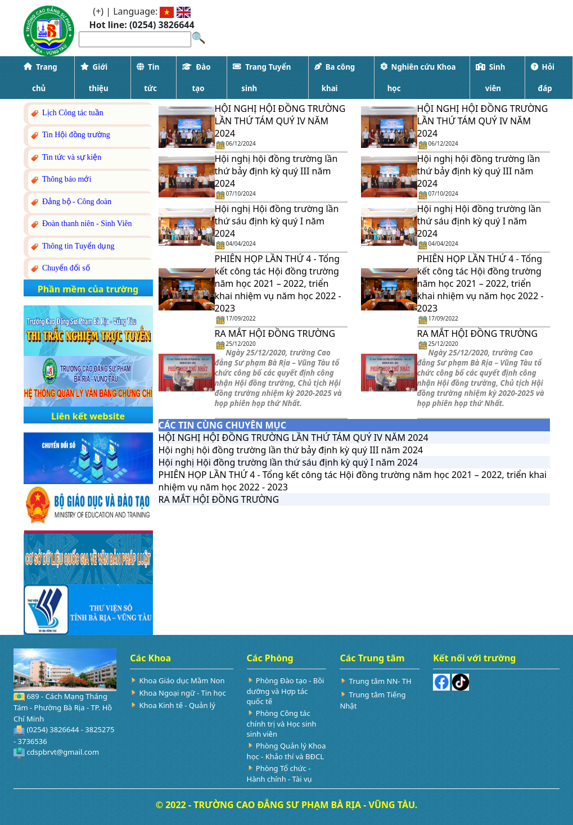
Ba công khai (334, 77)
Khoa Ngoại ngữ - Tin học (182, 693)
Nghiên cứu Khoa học (418, 77)
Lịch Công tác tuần (66, 113)
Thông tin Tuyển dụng (72, 246)
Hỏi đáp (542, 77)
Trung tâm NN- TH (380, 681)
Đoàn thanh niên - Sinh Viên (80, 224)
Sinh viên (491, 77)
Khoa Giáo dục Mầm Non (181, 680)
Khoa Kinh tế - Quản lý (177, 705)
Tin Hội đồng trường (69, 135)
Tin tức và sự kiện (65, 157)
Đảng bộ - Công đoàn (70, 202)
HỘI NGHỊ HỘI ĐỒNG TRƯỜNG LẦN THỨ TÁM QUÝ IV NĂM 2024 (280, 120)
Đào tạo (196, 77)
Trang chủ (40, 77)
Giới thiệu (94, 77)
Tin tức (148, 77)
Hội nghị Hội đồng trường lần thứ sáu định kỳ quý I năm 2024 (277, 221)
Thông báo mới (60, 179)
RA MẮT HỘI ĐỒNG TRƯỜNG (275, 333)
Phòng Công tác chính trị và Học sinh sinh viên (282, 723)
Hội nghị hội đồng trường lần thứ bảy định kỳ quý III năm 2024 (276, 171)
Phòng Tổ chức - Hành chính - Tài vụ (279, 773)
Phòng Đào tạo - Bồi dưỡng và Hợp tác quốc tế (285, 690)
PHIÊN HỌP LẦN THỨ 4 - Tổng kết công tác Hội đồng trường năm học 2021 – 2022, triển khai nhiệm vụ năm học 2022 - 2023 (278, 283)
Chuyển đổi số (59, 268)
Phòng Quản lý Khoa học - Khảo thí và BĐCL (286, 751)
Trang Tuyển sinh (262, 77)
